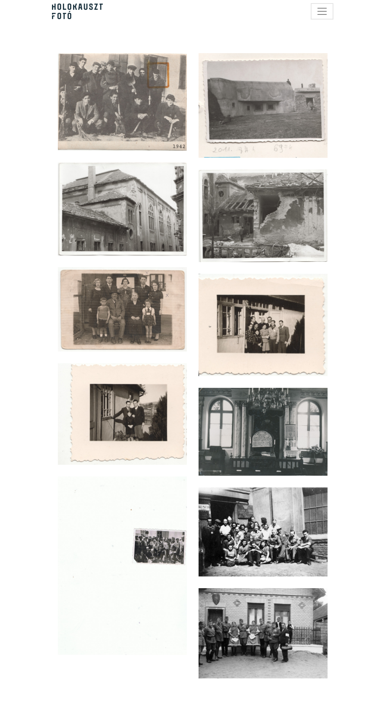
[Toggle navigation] (322, 11)
